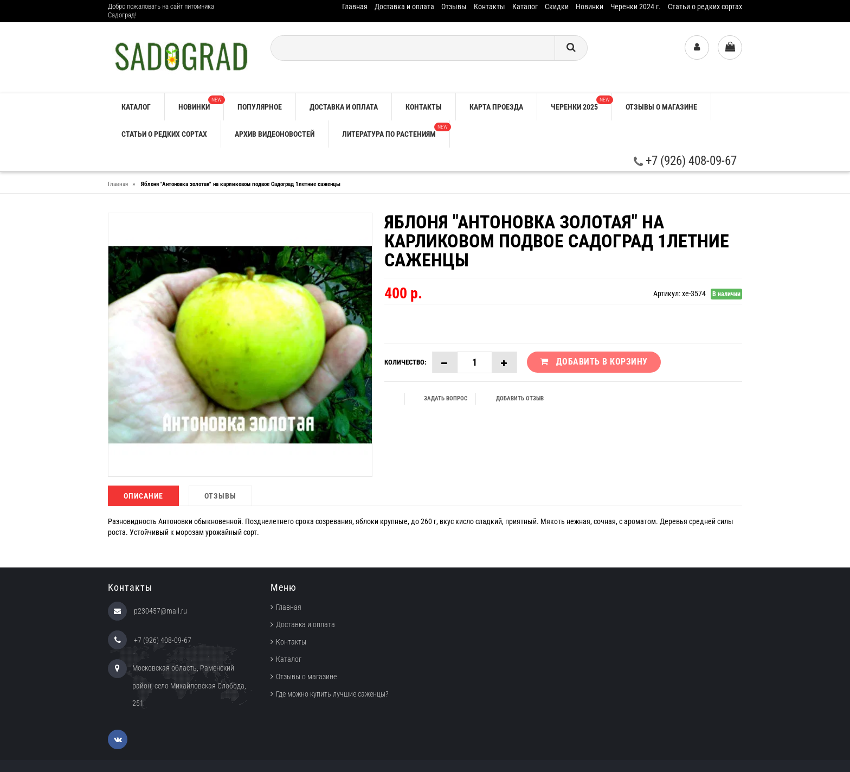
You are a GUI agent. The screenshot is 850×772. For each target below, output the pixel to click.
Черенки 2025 (581, 103)
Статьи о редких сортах (705, 6)
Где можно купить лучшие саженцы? (332, 694)
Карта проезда (496, 107)
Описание (143, 496)
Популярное (259, 107)
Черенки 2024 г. (635, 6)
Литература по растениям (395, 130)
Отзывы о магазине (661, 107)
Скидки (557, 6)
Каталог (525, 6)
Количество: (405, 362)
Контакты (489, 6)
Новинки (589, 6)
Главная (355, 6)
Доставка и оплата (404, 6)
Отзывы (454, 6)
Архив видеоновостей (274, 134)
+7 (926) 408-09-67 (685, 161)
